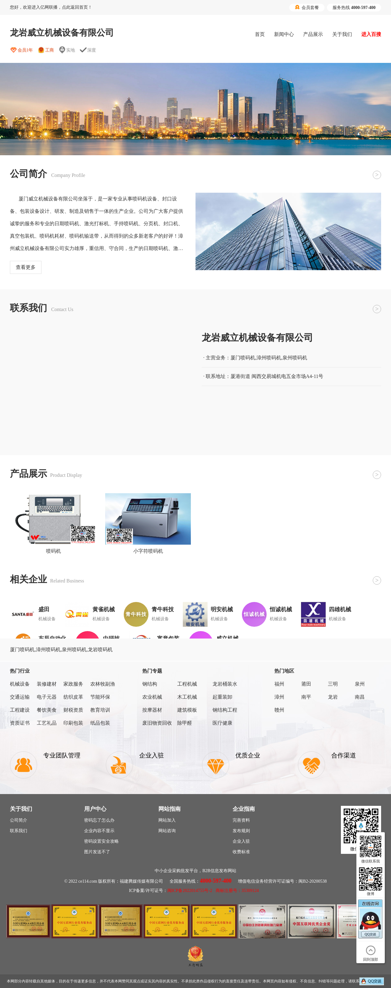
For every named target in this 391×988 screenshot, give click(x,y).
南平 (306, 697)
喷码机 (53, 551)
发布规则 (241, 830)
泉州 (360, 684)
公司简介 (18, 820)
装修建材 (47, 684)
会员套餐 (307, 7)
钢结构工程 (225, 710)
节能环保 (100, 697)
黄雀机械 (103, 609)
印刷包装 (73, 723)
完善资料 (241, 820)
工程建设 (20, 710)
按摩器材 (152, 710)
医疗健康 (222, 723)
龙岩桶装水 (225, 684)
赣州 (279, 710)
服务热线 (354, 7)
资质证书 (20, 723)
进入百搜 (371, 34)
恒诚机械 (281, 609)
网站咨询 (167, 830)
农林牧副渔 (102, 684)
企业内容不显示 (99, 830)
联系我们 (18, 830)
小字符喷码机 (148, 551)
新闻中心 (284, 34)
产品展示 (313, 34)
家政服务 (73, 684)
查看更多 (26, 267)
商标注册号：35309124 (237, 890)
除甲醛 (184, 723)
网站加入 (167, 820)
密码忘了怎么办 (99, 820)
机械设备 (20, 684)
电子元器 (47, 697)
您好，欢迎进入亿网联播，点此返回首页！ (51, 7)
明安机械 (222, 609)
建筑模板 (187, 710)
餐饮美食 (47, 710)
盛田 (43, 609)
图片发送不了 (97, 852)
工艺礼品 (47, 723)
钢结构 (149, 684)
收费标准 (241, 852)
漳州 (279, 697)
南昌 (360, 697)
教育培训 (100, 710)
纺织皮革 (73, 697)
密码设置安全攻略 (101, 841)
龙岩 (333, 697)
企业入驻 (241, 841)
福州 (279, 684)
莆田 (306, 684)
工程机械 (187, 684)
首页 (260, 34)
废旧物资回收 (157, 723)
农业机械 (152, 697)
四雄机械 (340, 609)
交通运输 (20, 697)
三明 (333, 684)
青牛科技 (163, 609)
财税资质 (73, 710)
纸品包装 (100, 723)
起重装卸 (222, 697)
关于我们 (342, 34)
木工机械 (187, 697)
